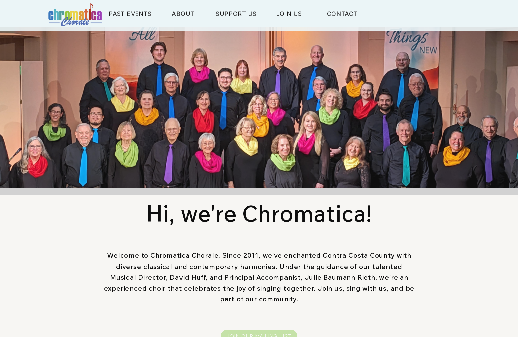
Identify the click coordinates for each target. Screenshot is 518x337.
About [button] (183, 14)
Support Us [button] (236, 14)
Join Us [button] (289, 14)
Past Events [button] (130, 14)
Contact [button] (342, 14)
